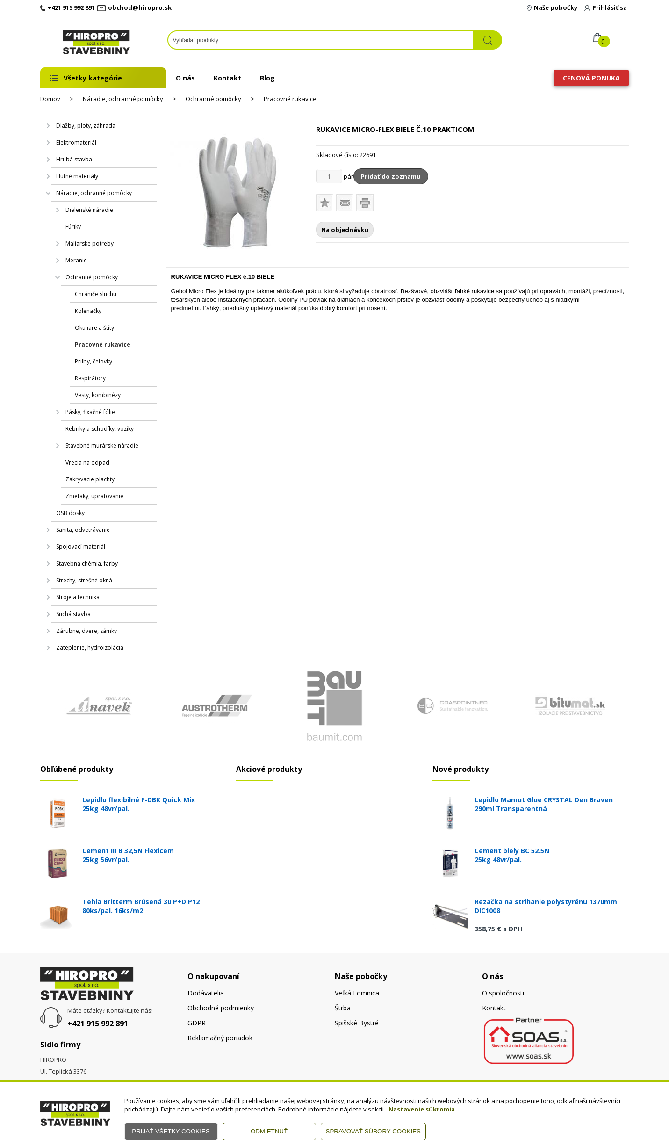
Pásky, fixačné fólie (90, 412)
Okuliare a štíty (94, 328)
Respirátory (90, 378)
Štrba (343, 1007)
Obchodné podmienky (220, 1007)
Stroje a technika (78, 597)
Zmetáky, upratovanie (94, 496)
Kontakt (227, 77)
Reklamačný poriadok (219, 1037)
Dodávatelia (205, 992)
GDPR (196, 1022)
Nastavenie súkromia (421, 1109)
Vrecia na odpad (87, 462)
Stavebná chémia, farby (87, 563)
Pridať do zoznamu (391, 176)
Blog (267, 77)
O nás (185, 77)
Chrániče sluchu (95, 294)
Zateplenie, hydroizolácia (89, 648)
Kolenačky (88, 311)
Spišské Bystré (357, 1022)
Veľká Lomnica (357, 992)
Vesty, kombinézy (98, 395)
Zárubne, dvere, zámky (86, 631)
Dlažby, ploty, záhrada (85, 126)
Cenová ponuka (591, 77)
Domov (50, 98)
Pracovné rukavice (290, 98)
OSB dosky (70, 513)
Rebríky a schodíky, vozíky (99, 429)
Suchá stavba (73, 614)
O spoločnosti (503, 992)
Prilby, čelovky (93, 361)
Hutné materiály (77, 176)
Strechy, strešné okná (84, 580)
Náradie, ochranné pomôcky (123, 98)
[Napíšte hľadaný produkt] (320, 40)
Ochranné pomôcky (213, 98)
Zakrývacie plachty (90, 479)
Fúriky (73, 227)
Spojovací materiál (80, 547)
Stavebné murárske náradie (101, 446)
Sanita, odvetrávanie (83, 530)
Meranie (76, 260)
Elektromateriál (76, 142)
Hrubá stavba (74, 159)
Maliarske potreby (89, 243)
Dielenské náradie (89, 210)
